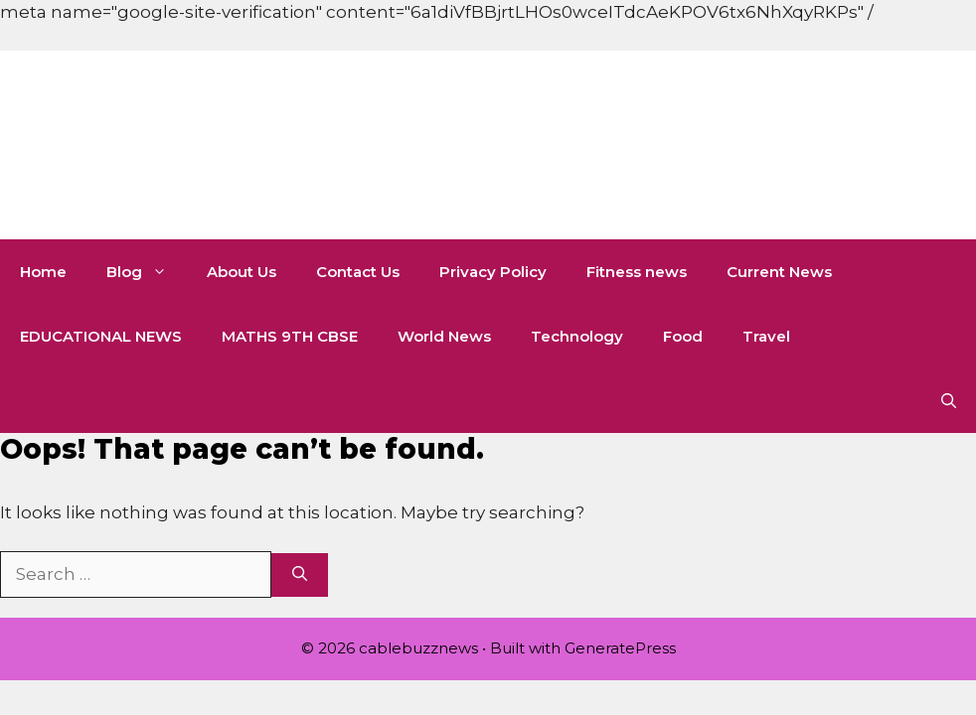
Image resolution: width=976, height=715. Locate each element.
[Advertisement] (362, 44)
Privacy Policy (493, 271)
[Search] (299, 575)
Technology (577, 336)
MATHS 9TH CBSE (290, 336)
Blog (146, 271)
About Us (241, 271)
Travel (766, 336)
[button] (948, 400)
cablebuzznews (269, 145)
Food (683, 336)
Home (43, 271)
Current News (779, 271)
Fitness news (636, 271)
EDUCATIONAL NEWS (101, 336)
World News (444, 336)
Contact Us (358, 271)
